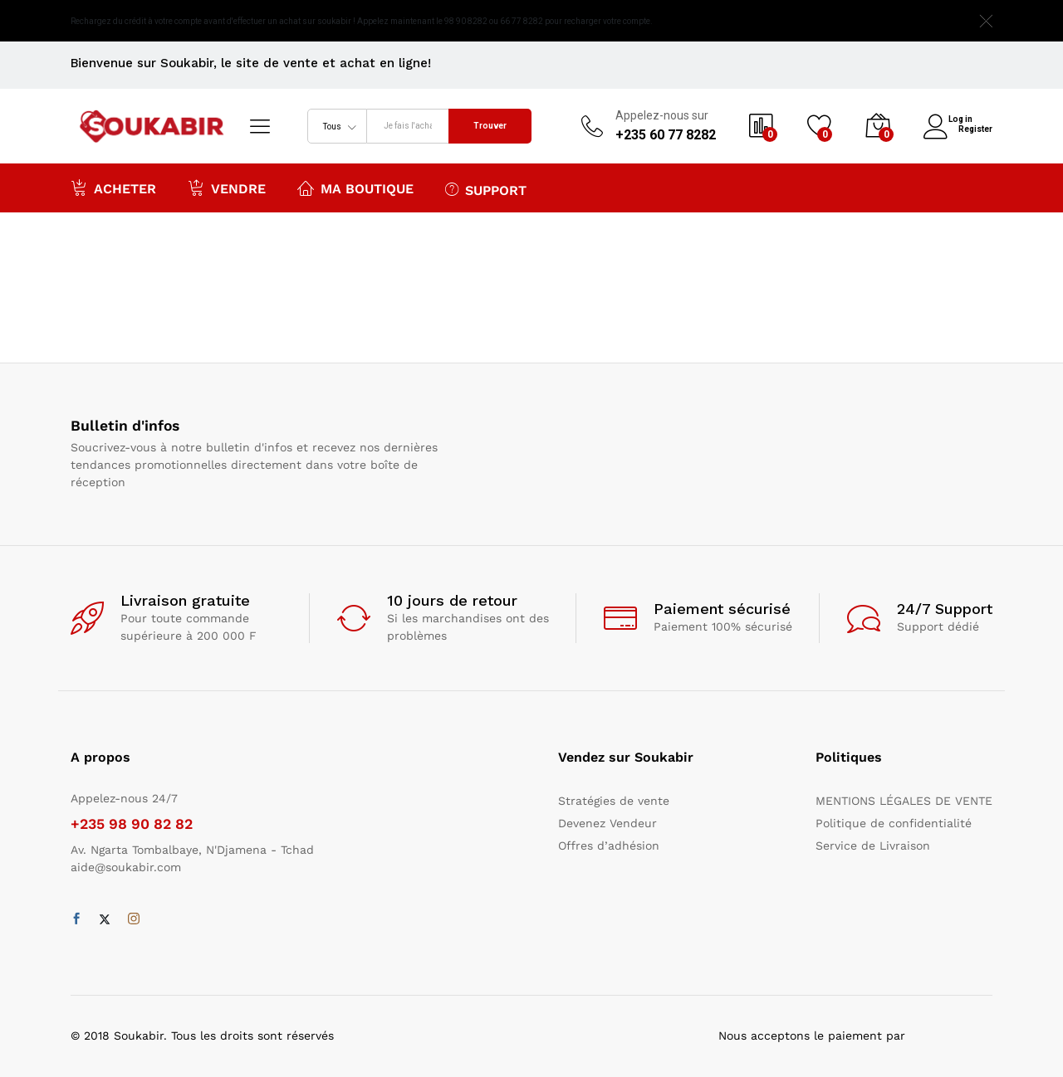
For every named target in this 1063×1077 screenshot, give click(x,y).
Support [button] (486, 189)
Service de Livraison (873, 845)
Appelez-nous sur (661, 115)
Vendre (227, 187)
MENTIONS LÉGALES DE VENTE (904, 800)
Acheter (113, 187)
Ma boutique (355, 187)
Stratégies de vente (613, 800)
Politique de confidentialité (894, 823)
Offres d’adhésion (608, 845)
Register (975, 128)
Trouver (490, 125)
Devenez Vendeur (607, 823)
